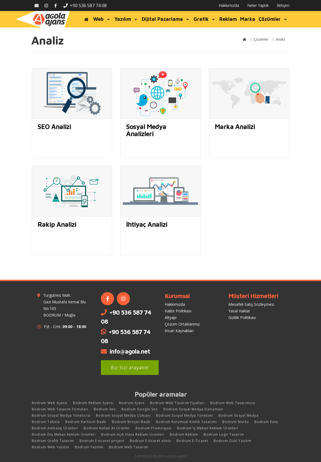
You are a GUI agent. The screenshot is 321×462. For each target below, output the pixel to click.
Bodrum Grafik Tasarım (53, 440)
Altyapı (171, 317)
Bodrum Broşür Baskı (131, 421)
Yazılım (126, 19)
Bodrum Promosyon (153, 428)
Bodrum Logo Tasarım (224, 434)
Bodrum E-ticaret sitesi (150, 440)
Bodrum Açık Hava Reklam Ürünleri (132, 434)
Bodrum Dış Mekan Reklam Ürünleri (64, 434)
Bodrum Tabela (46, 421)
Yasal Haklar (239, 310)
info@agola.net (129, 351)
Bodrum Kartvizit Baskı (85, 421)
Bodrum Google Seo (139, 409)
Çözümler (273, 19)
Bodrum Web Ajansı (49, 403)
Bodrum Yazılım (89, 447)
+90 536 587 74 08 (85, 5)
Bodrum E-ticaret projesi (101, 440)
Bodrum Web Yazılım (50, 447)
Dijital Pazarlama (166, 19)
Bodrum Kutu (266, 421)
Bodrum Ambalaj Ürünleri (55, 428)
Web (102, 19)
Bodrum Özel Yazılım (232, 440)
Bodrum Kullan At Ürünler (107, 428)
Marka (247, 19)
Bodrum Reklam (184, 434)
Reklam (228, 19)
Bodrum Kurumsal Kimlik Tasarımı (186, 421)
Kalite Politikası (178, 310)
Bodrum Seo (105, 409)
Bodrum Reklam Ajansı (93, 403)
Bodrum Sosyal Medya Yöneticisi (61, 415)
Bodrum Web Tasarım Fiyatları (177, 403)
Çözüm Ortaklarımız (182, 324)
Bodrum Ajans (131, 403)
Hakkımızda (229, 5)
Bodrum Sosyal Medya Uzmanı (123, 415)
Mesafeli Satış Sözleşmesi (251, 304)
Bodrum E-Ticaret (192, 440)
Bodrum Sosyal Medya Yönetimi (184, 415)
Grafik (205, 19)
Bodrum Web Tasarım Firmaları (60, 409)
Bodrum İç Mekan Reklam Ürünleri (207, 428)
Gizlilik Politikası (242, 317)
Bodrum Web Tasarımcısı (232, 403)
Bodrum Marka (235, 421)
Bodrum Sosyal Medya (238, 415)
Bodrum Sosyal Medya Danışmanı (193, 409)
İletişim (283, 5)
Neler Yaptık (258, 5)
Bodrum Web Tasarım (128, 447)
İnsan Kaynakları (179, 330)
